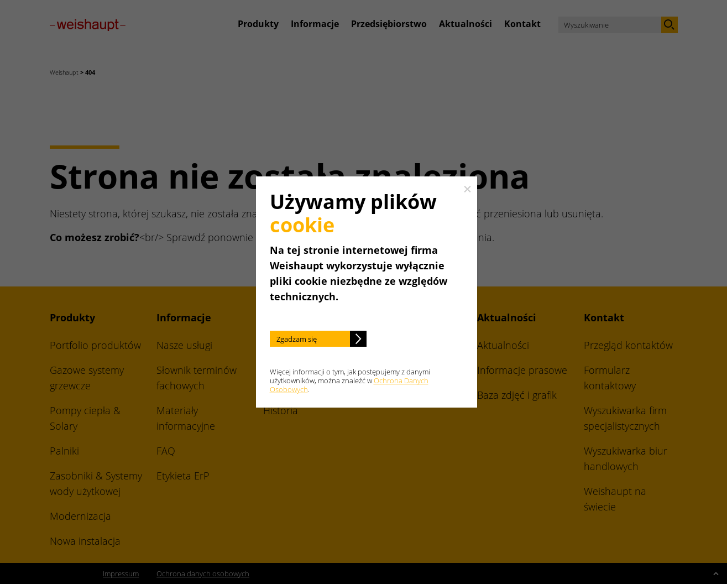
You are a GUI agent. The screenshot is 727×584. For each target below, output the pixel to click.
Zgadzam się (296, 339)
